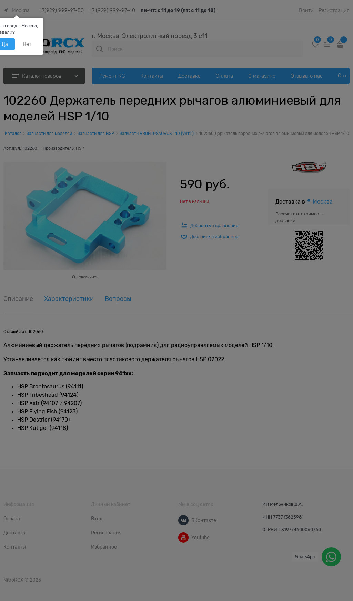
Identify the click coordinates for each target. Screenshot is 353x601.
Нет (27, 44)
